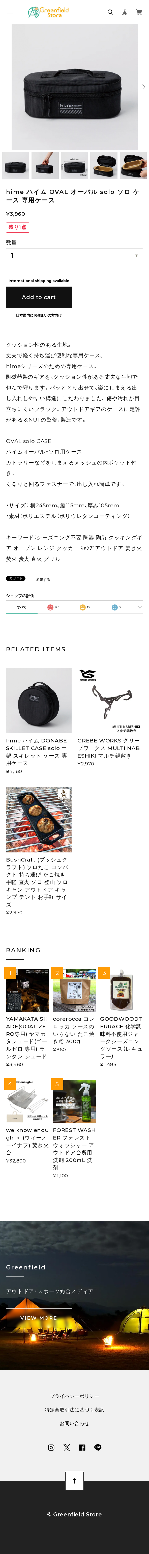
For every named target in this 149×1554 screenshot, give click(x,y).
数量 (11, 242)
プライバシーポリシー (74, 1396)
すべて (21, 607)
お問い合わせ (74, 1423)
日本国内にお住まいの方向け (39, 315)
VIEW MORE (38, 1318)
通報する (43, 579)
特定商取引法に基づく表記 (74, 1410)
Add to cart (39, 297)
